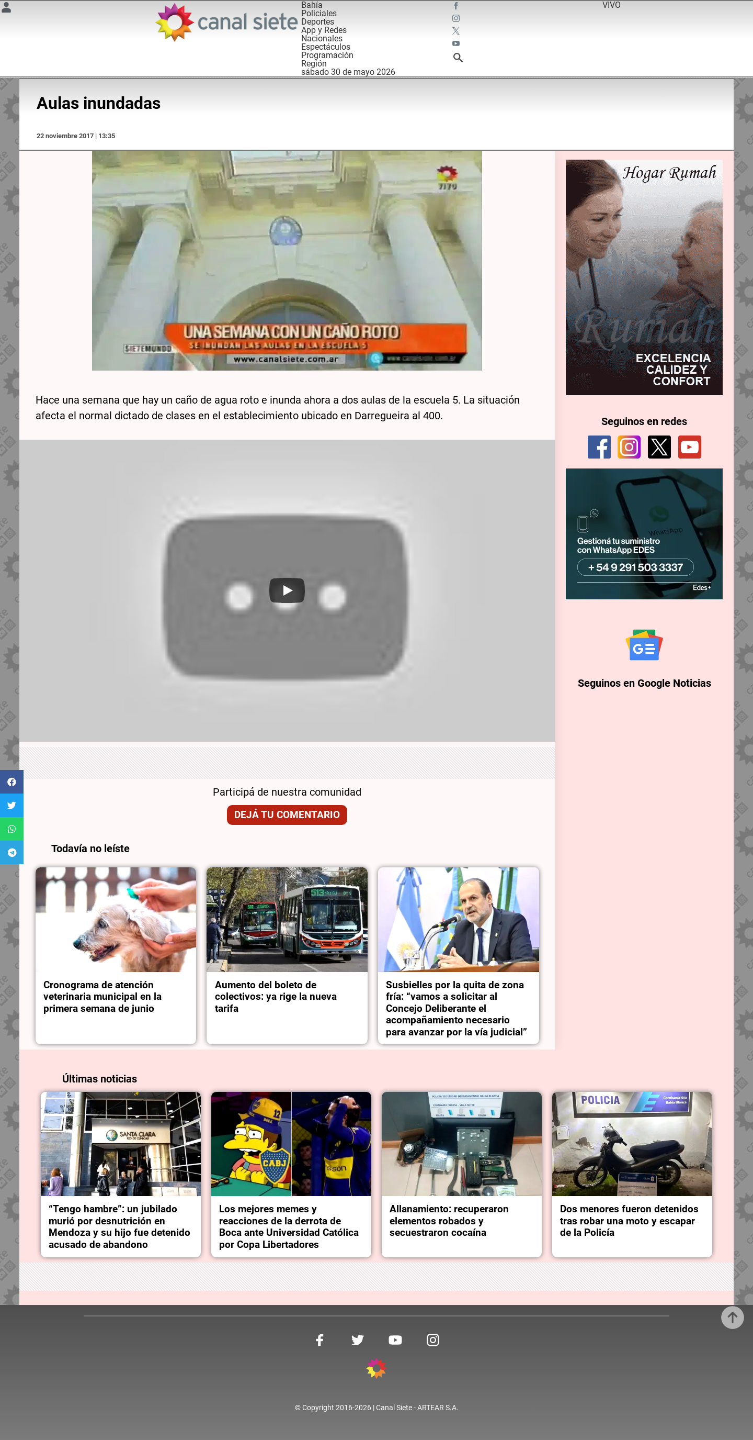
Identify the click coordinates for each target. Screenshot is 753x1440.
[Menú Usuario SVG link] (6, 9)
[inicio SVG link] (376, 1370)
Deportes (317, 22)
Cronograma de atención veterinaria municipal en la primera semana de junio (102, 996)
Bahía (312, 5)
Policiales (319, 13)
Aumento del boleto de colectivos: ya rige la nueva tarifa (276, 996)
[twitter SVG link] (457, 32)
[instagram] (629, 447)
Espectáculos (325, 47)
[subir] (733, 1317)
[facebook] (599, 447)
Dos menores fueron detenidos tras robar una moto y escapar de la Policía (629, 1220)
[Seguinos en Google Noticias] (644, 645)
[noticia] (116, 919)
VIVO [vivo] (611, 5)
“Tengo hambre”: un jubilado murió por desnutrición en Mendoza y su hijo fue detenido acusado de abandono (119, 1226)
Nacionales (322, 38)
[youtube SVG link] (457, 45)
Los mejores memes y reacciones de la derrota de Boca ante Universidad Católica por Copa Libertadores (289, 1226)
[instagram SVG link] (457, 20)
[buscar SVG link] (458, 59)
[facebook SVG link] (457, 7)
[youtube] (689, 447)
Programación (327, 55)
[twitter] (659, 447)
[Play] (287, 590)
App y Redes (324, 30)
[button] (12, 782)
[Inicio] (226, 22)
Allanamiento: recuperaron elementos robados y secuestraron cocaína (449, 1220)
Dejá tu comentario (287, 815)
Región (314, 64)
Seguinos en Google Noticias (644, 683)
